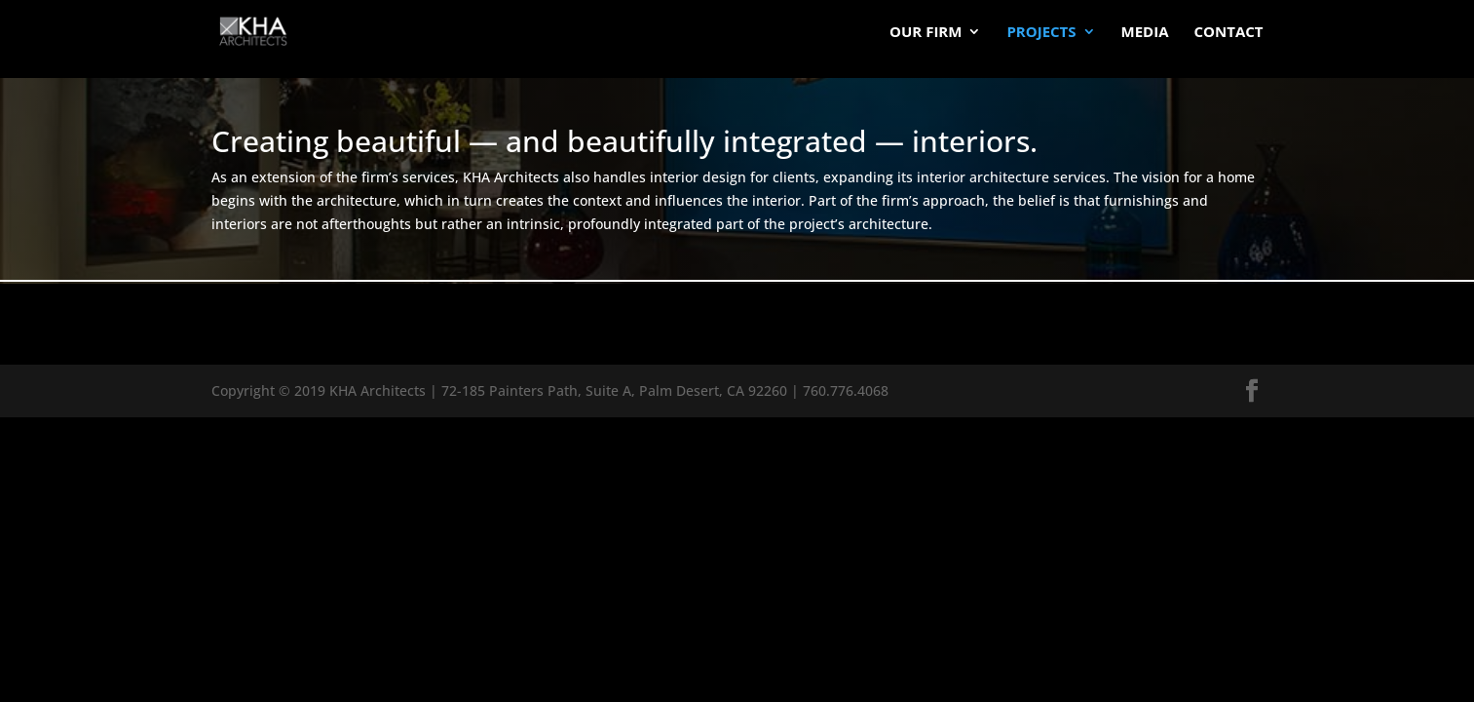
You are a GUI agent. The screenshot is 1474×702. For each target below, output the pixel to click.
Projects (1041, 32)
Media (1145, 32)
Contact (1229, 32)
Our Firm (925, 32)
